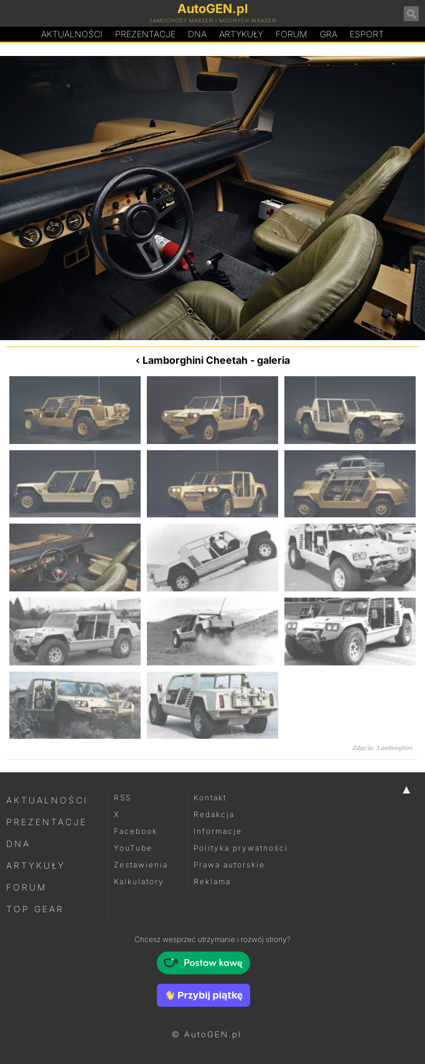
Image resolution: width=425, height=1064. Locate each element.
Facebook (135, 831)
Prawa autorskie (229, 864)
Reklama (212, 881)
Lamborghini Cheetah (195, 360)
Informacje (218, 831)
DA (197, 34)
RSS (122, 797)
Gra (328, 34)
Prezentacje (145, 34)
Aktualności (72, 34)
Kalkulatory (139, 881)
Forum (291, 34)
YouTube (133, 848)
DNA (18, 843)
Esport (367, 34)
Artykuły (241, 34)
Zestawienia (141, 864)
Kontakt (210, 797)
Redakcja (214, 814)
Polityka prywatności (241, 848)
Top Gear (35, 909)
